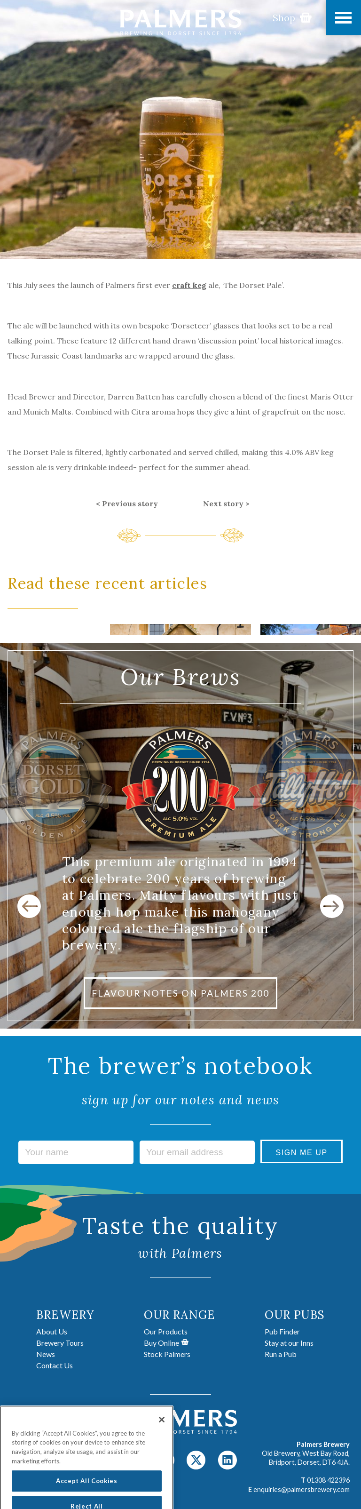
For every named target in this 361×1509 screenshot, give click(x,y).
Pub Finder (282, 1331)
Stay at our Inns (289, 1342)
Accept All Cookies (87, 1491)
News (45, 1353)
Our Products (166, 1331)
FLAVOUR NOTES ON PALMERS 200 (180, 993)
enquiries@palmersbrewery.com (301, 1489)
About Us (51, 1331)
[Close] (161, 1430)
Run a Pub (281, 1353)
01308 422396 (328, 1480)
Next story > (226, 503)
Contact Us (54, 1365)
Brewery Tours (60, 1342)
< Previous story (127, 503)
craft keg (189, 285)
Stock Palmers (167, 1353)
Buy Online (166, 1342)
